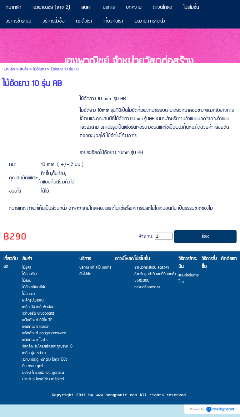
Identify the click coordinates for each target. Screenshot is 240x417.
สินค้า (24, 69)
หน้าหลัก (8, 69)
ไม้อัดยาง (39, 69)
